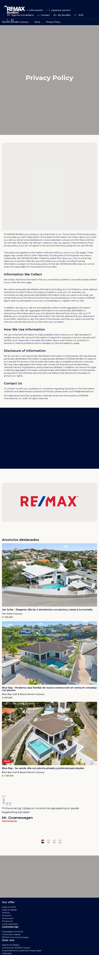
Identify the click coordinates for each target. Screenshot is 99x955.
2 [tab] (48, 841)
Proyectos (6, 915)
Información (33, 10)
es (10, 20)
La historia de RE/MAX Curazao (16, 948)
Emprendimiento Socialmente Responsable (21, 950)
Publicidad (6, 953)
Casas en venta (9, 907)
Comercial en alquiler (11, 934)
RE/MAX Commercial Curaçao (15, 937)
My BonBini (62, 15)
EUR (78, 15)
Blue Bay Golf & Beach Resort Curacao (23, 694)
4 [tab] (60, 841)
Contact (43, 15)
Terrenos (6, 913)
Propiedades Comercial (12, 931)
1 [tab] (42, 841)
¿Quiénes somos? (59, 10)
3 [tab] (54, 841)
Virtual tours (7, 921)
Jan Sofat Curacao (12, 613)
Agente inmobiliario (20, 15)
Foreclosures (7, 918)
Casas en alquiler (9, 910)
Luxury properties (10, 924)
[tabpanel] (49, 808)
